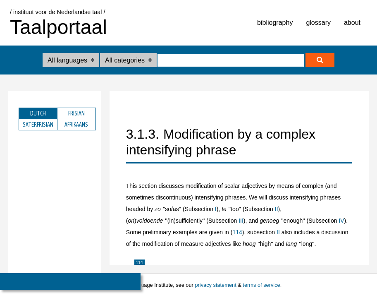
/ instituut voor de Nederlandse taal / (57, 12)
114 (237, 232)
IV (341, 220)
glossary (318, 22)
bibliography (275, 22)
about (352, 22)
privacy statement (215, 285)
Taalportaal (58, 27)
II (276, 209)
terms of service (261, 285)
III (241, 220)
